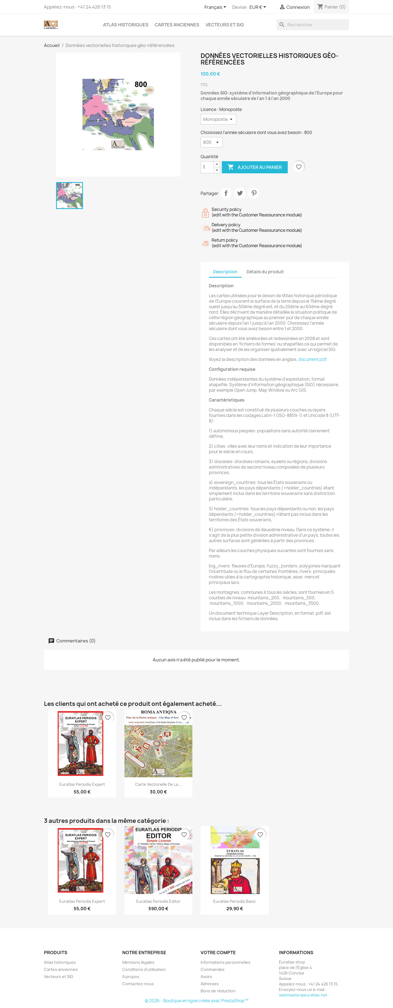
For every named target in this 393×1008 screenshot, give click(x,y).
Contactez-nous (138, 983)
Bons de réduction (218, 990)
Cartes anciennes (177, 25)
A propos (130, 976)
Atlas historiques (125, 25)
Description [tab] (225, 272)
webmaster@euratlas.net (303, 995)
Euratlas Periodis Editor (158, 901)
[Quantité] (207, 167)
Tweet (239, 193)
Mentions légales (138, 962)
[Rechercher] (312, 24)
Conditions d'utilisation (144, 969)
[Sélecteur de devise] (259, 7)
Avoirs (206, 976)
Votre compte (218, 952)
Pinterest (253, 193)
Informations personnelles (225, 962)
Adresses (210, 983)
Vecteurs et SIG (225, 25)
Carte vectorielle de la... (158, 784)
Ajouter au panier (255, 167)
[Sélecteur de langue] (216, 7)
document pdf (312, 359)
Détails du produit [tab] (265, 272)
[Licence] (218, 119)
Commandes (213, 969)
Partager (225, 193)
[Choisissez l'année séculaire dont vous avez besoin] (212, 142)
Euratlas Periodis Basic (234, 901)
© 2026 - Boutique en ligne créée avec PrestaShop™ (196, 1001)
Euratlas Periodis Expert (82, 784)
